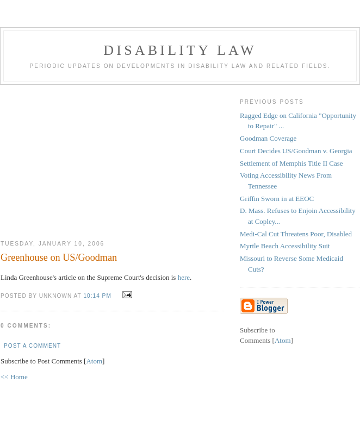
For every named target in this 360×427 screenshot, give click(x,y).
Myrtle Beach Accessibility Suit (285, 246)
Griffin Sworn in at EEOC (277, 198)
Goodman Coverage (268, 138)
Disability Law (179, 50)
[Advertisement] (112, 158)
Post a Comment (32, 346)
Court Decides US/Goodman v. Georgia (296, 151)
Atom (94, 361)
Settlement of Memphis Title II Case (291, 163)
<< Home (14, 377)
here (184, 277)
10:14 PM (98, 296)
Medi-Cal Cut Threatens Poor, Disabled (296, 234)
